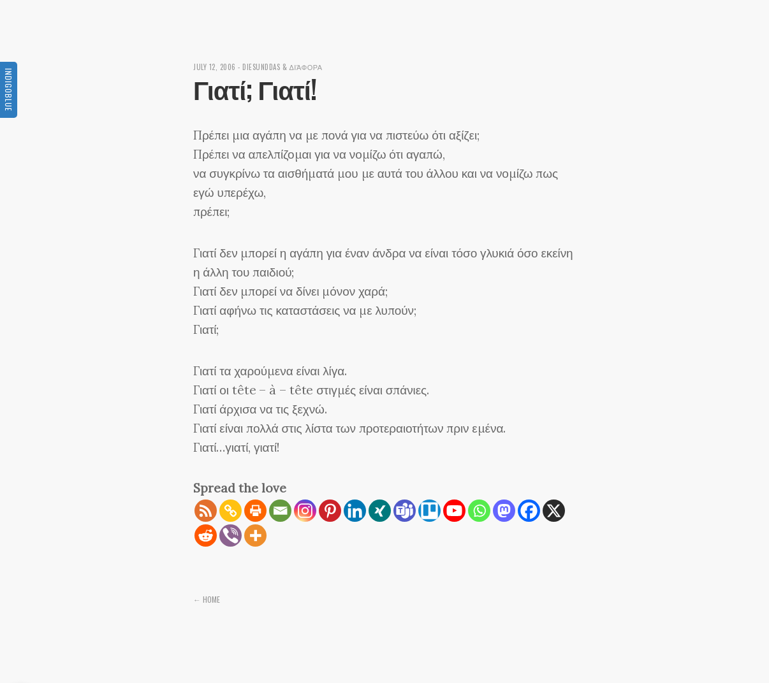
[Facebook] (529, 511)
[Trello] (429, 511)
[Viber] (230, 535)
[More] (255, 535)
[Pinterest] (330, 511)
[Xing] (380, 511)
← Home (206, 599)
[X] (554, 511)
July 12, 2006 (214, 67)
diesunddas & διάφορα (282, 67)
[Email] (280, 511)
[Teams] (404, 511)
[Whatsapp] (479, 511)
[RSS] (205, 511)
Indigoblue (8, 89)
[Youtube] (454, 511)
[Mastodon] (504, 511)
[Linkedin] (355, 511)
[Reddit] (205, 535)
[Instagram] (305, 511)
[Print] (255, 511)
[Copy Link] (230, 511)
